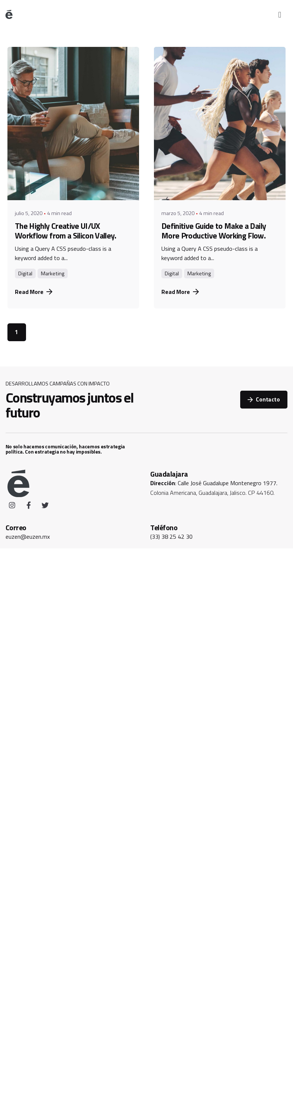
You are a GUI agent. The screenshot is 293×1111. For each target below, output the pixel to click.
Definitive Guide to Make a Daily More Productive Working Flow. (213, 230)
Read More (33, 291)
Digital (25, 273)
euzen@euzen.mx (28, 536)
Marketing (52, 273)
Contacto (264, 399)
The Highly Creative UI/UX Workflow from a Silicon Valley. (65, 230)
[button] (279, 14)
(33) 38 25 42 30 (171, 536)
